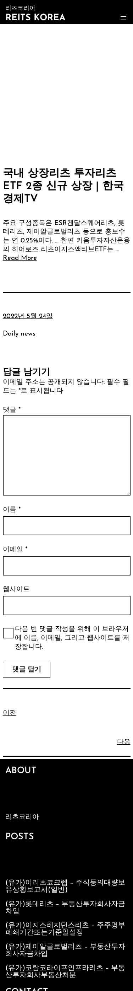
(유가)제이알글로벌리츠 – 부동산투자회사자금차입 (65, 950)
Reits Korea (35, 18)
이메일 (15, 549)
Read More (20, 258)
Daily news (19, 334)
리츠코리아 (22, 817)
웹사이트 (16, 589)
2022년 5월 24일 (28, 316)
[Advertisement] (66, 94)
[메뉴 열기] (123, 18)
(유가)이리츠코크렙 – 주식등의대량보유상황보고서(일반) (65, 886)
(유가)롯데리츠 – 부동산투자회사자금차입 (65, 908)
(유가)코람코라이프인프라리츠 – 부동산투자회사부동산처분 (65, 972)
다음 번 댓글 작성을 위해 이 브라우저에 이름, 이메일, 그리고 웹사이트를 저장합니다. (72, 638)
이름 (12, 510)
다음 (124, 742)
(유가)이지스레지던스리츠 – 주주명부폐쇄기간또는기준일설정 (65, 929)
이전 (9, 713)
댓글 (12, 410)
